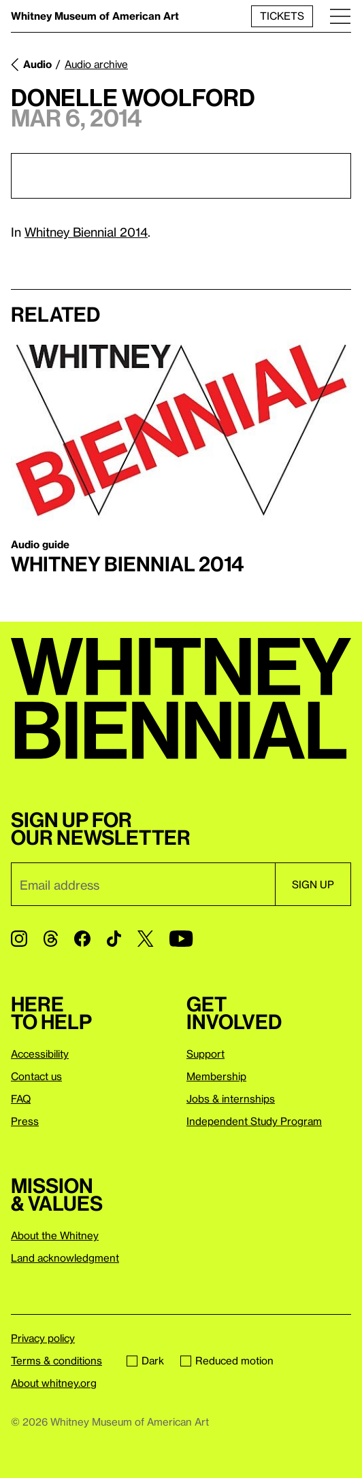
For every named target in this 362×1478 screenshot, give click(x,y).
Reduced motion (227, 1360)
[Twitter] (145, 938)
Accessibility (40, 1053)
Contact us (36, 1076)
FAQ (21, 1098)
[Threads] (50, 938)
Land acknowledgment (65, 1258)
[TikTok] (114, 938)
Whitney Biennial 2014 (86, 231)
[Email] (143, 884)
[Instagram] (19, 938)
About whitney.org (54, 1383)
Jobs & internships (230, 1098)
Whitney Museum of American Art (95, 16)
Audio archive (96, 64)
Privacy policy (43, 1338)
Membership (216, 1076)
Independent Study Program (254, 1121)
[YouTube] (181, 938)
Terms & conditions (56, 1360)
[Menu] (340, 16)
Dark (145, 1360)
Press (25, 1121)
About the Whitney (55, 1235)
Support (205, 1053)
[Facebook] (82, 938)
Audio (37, 64)
